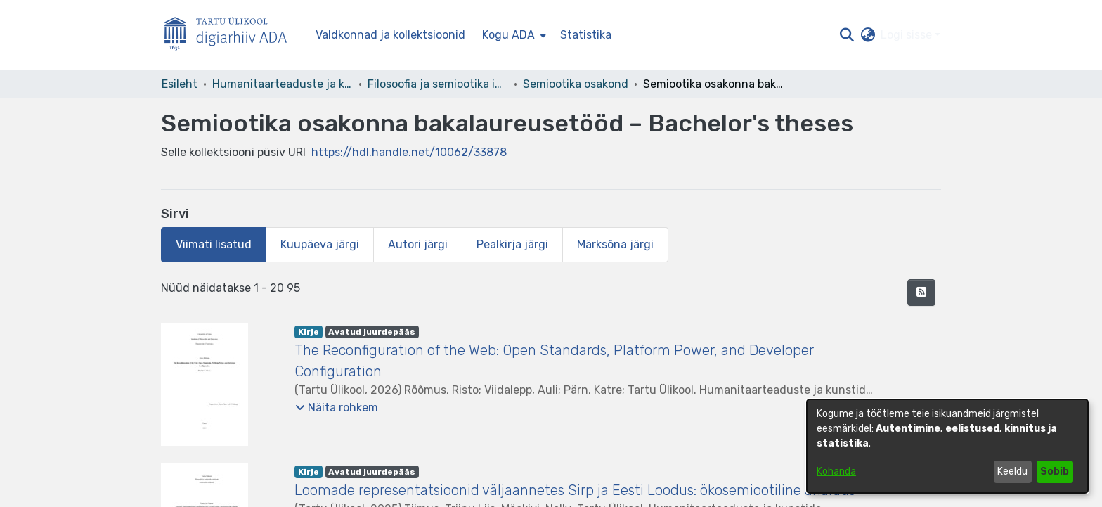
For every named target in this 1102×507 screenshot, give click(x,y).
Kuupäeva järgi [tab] (319, 244)
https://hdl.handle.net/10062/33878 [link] (409, 152)
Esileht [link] (179, 84)
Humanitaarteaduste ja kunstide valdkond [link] (282, 84)
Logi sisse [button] (908, 34)
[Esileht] (231, 35)
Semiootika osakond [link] (575, 84)
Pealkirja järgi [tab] (512, 244)
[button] (846, 35)
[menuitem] (512, 35)
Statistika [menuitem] (585, 34)
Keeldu (1012, 471)
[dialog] (947, 446)
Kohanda (836, 471)
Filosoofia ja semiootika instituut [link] (438, 84)
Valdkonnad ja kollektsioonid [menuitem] (390, 34)
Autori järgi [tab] (418, 244)
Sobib (1054, 471)
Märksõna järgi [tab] (615, 244)
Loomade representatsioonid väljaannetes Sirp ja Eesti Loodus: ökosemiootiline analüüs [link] (574, 490)
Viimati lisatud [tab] (214, 244)
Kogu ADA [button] (508, 34)
